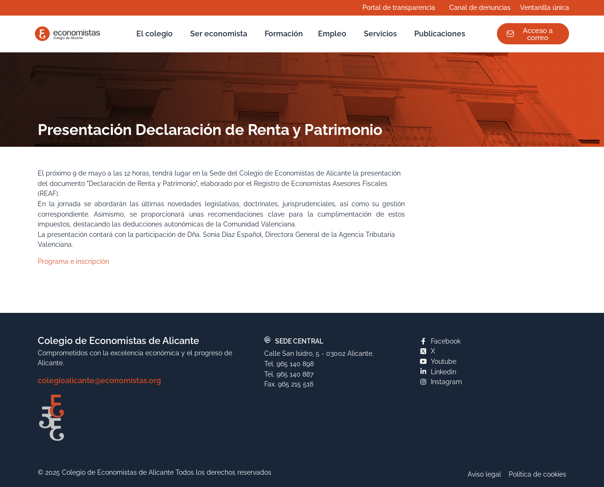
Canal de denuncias (480, 7)
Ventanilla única (547, 7)
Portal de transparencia (401, 7)
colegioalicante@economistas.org (99, 380)
